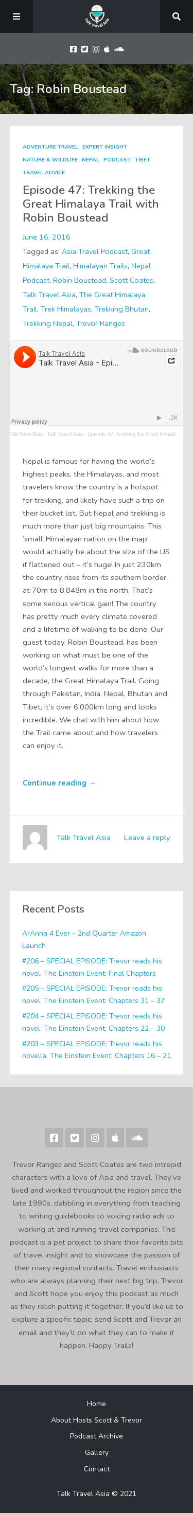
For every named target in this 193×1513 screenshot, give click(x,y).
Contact (97, 1469)
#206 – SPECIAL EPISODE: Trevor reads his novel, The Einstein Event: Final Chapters (92, 967)
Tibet (142, 159)
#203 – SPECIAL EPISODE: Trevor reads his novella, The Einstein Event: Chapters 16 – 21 (96, 1050)
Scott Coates (131, 280)
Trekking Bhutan (122, 309)
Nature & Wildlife (50, 159)
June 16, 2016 (47, 237)
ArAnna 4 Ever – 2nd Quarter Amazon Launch (84, 939)
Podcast (117, 159)
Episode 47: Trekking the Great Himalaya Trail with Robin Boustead (91, 204)
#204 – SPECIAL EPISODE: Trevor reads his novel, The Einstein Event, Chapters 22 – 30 (93, 1022)
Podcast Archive (96, 1436)
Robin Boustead (79, 280)
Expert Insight (104, 147)
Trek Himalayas (66, 309)
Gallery (97, 1452)
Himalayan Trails (100, 266)
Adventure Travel (50, 147)
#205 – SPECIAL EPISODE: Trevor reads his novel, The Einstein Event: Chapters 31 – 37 (93, 994)
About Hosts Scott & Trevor (96, 1420)
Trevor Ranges (100, 323)
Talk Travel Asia (49, 294)
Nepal (90, 159)
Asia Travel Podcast (95, 251)
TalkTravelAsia (26, 434)
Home (96, 1404)
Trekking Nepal (48, 323)
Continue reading (59, 783)
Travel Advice (44, 172)
